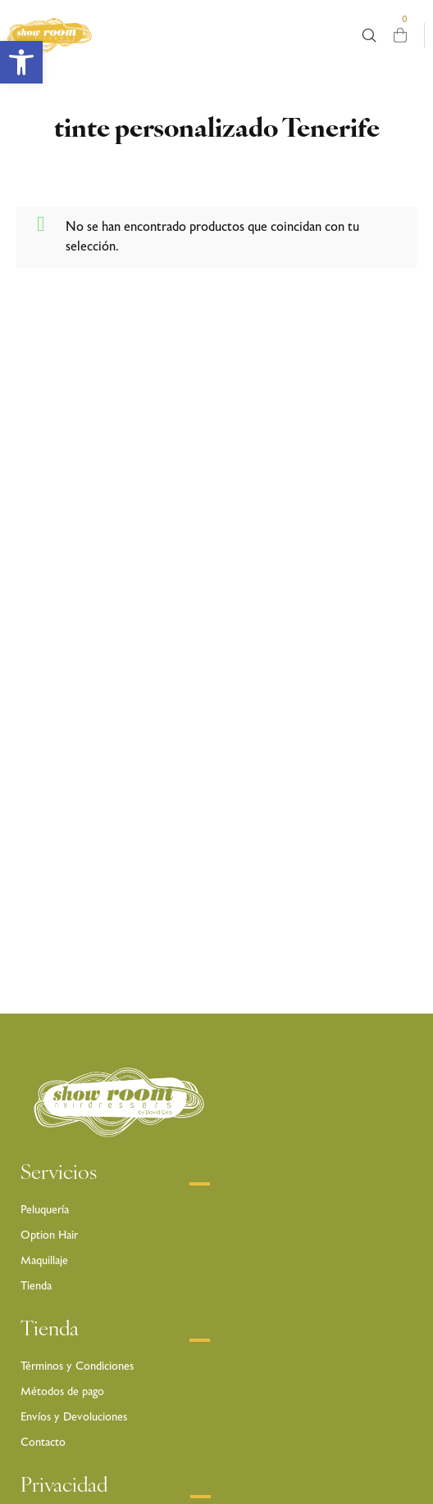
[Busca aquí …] (369, 36)
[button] (21, 62)
